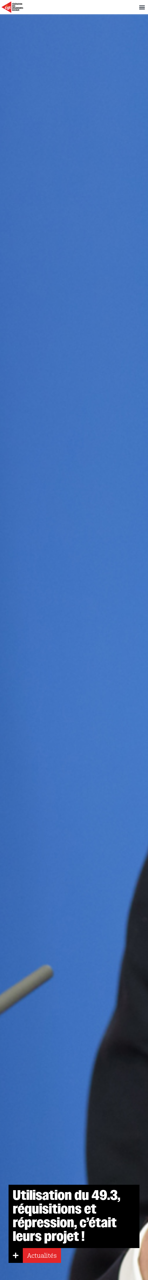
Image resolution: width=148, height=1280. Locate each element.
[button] (142, 7)
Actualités (42, 1255)
